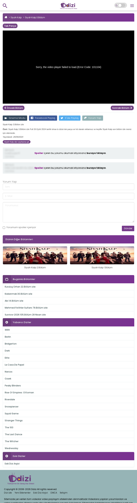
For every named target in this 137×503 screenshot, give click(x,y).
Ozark (8, 378)
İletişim (63, 492)
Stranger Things (14, 420)
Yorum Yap (92, 118)
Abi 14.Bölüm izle (14, 300)
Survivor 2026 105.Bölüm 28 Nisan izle (25, 314)
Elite (7, 357)
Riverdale (10, 399)
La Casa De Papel (14, 364)
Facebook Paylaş (43, 118)
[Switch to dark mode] (120, 5)
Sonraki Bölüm (122, 108)
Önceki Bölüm (13, 108)
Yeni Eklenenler (22, 492)
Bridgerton (11, 343)
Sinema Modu (15, 118)
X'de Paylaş (70, 118)
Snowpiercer (11, 406)
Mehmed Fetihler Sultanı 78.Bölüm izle (26, 307)
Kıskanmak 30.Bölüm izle (18, 293)
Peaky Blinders (13, 385)
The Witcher (11, 441)
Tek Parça (10, 26)
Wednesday (11, 448)
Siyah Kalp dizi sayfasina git (16, 142)
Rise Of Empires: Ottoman (19, 392)
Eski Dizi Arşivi (12, 463)
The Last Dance (13, 434)
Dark (7, 350)
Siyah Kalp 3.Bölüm (35, 17)
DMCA (54, 492)
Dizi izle (8, 492)
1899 (7, 329)
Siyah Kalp (16, 17)
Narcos (8, 371)
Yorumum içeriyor (19, 227)
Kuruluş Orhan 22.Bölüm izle (20, 286)
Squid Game (12, 413)
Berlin (8, 336)
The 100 (9, 427)
